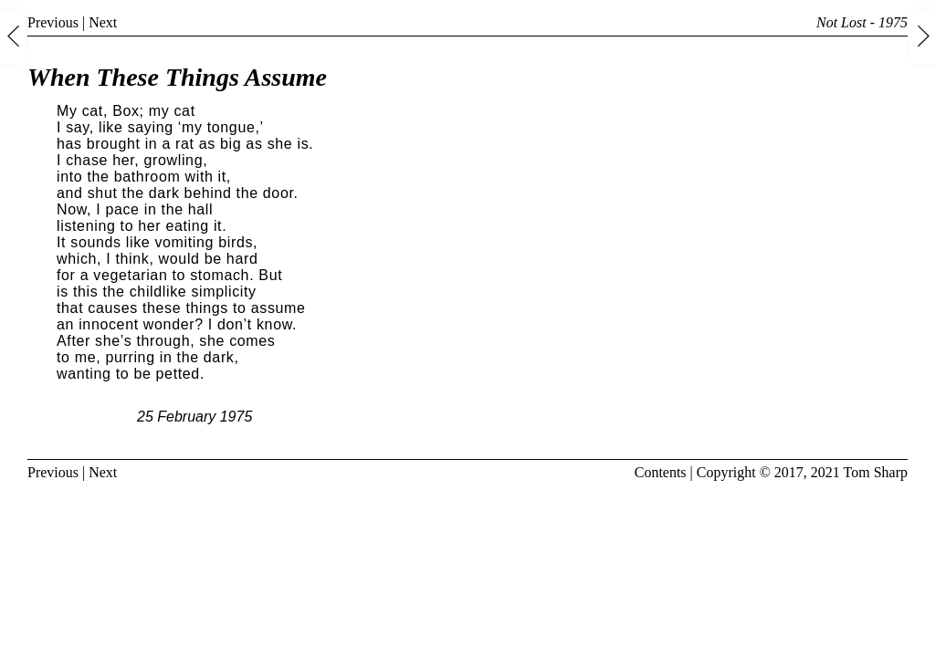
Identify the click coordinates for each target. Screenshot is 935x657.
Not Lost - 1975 (862, 22)
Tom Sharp (876, 472)
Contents (661, 472)
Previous (53, 22)
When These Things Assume (177, 77)
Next (103, 22)
